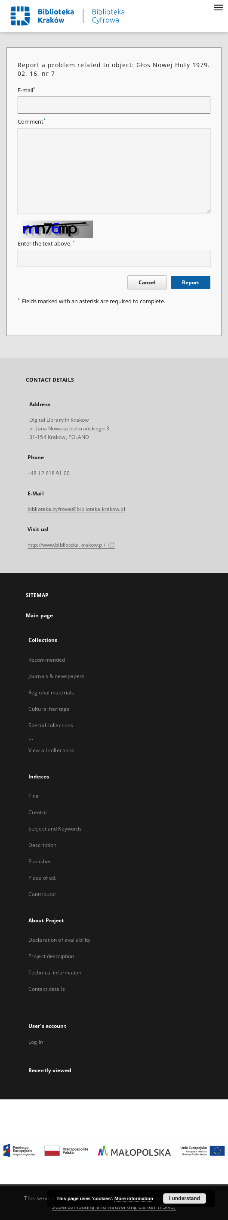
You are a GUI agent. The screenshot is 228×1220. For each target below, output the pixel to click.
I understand (184, 1198)
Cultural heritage (49, 709)
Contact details (46, 989)
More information (133, 1198)
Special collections (50, 725)
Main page (39, 615)
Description (42, 845)
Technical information (55, 972)
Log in (35, 1042)
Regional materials (51, 692)
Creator (37, 812)
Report (190, 282)
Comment (32, 121)
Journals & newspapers (56, 676)
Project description (51, 956)
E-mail (26, 90)
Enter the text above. (46, 243)
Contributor (42, 894)
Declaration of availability (59, 939)
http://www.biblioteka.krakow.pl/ (71, 544)
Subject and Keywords (55, 828)
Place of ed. (42, 877)
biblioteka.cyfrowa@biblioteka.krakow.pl (76, 509)
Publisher (39, 861)
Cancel (147, 282)
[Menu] (218, 7)
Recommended (46, 659)
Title (33, 796)
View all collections (51, 750)
